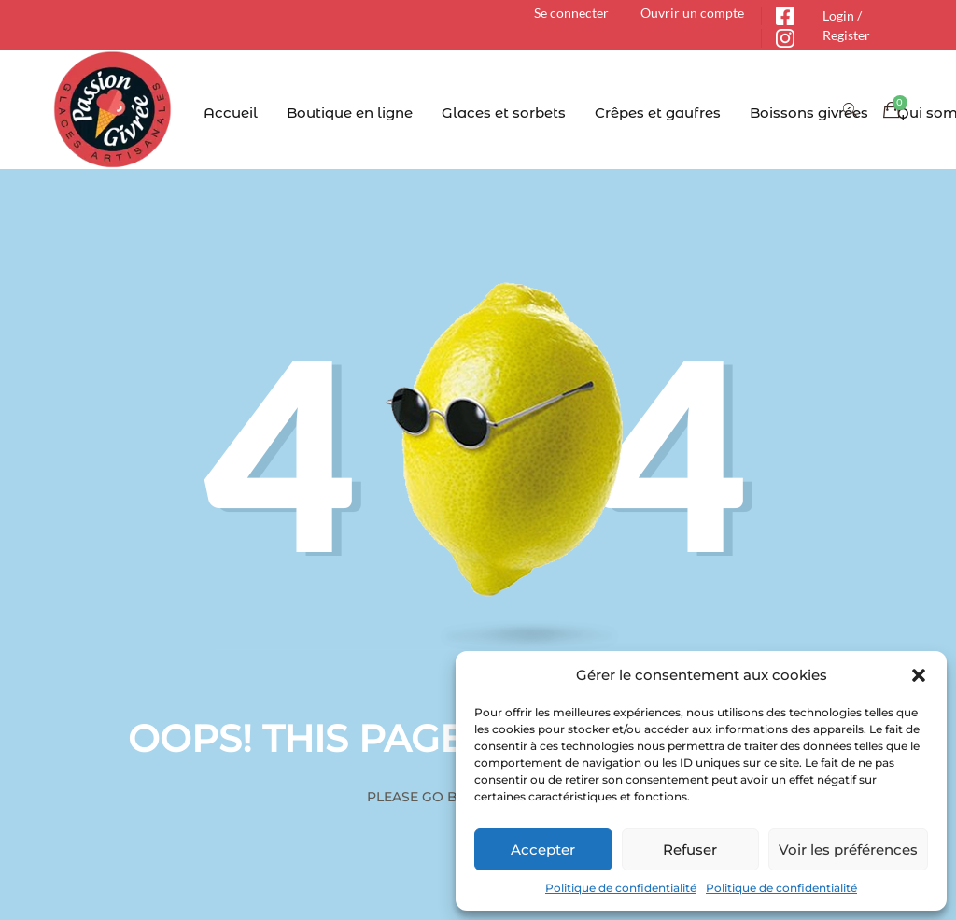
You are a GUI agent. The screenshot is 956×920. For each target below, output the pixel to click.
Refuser (690, 849)
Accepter (543, 849)
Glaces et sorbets (504, 112)
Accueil (231, 112)
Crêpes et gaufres (658, 112)
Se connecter (571, 13)
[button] (918, 675)
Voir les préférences (848, 849)
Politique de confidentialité (620, 888)
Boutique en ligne (350, 112)
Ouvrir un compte (692, 13)
